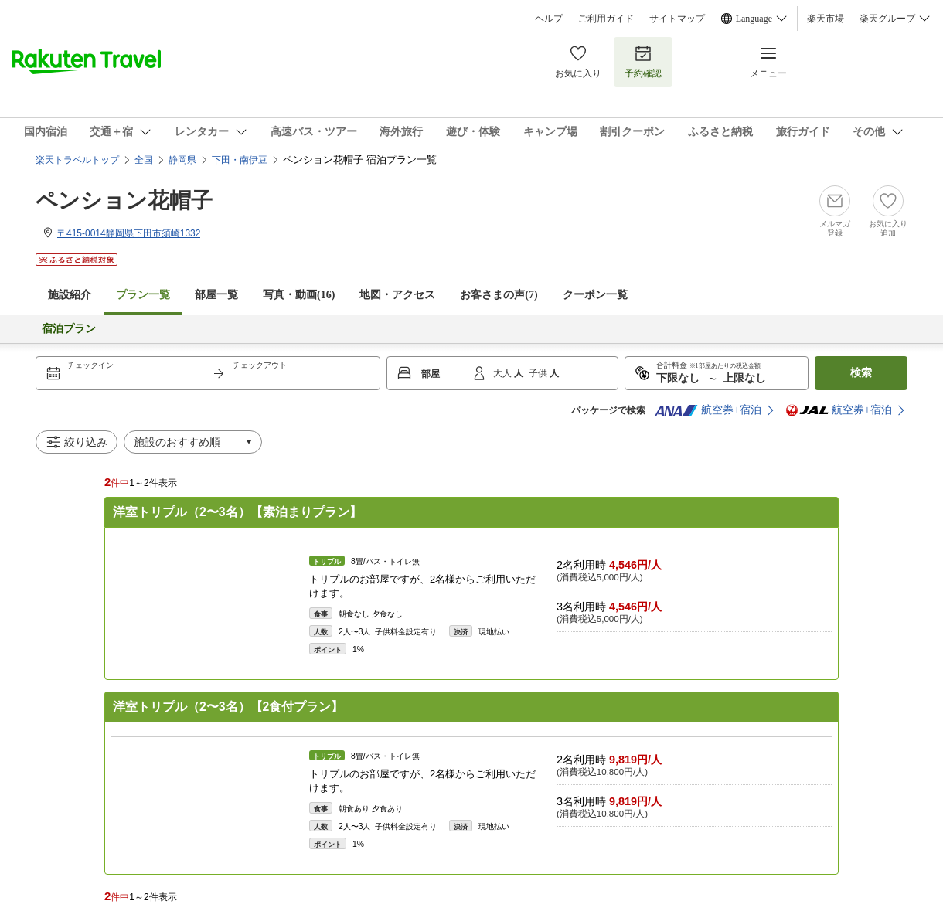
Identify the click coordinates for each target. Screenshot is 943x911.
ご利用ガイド (606, 18)
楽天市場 (825, 18)
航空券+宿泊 (708, 410)
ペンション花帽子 (124, 200)
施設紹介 (69, 295)
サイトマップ (677, 18)
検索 (861, 373)
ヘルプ (549, 18)
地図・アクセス (397, 295)
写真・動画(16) (299, 295)
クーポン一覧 (595, 295)
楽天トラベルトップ (77, 160)
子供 (539, 373)
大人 (503, 373)
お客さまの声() (498, 295)
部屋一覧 (216, 295)
